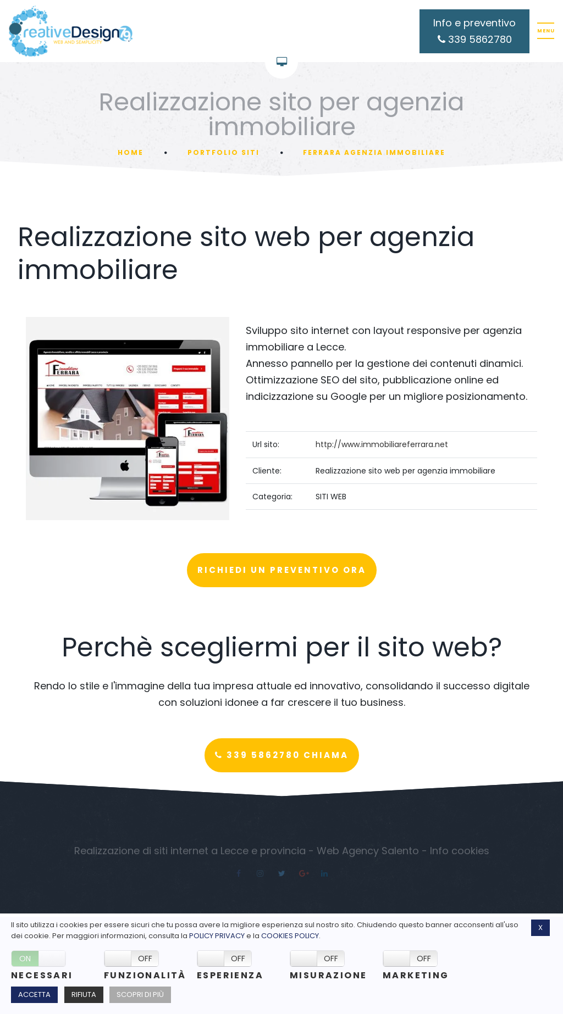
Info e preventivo (474, 31)
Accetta (34, 994)
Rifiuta (83, 994)
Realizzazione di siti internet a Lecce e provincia (190, 853)
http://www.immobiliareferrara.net (382, 444)
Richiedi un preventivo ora (281, 570)
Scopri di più (140, 994)
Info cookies (459, 853)
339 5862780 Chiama (282, 755)
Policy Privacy (217, 936)
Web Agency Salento (368, 853)
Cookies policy (290, 936)
